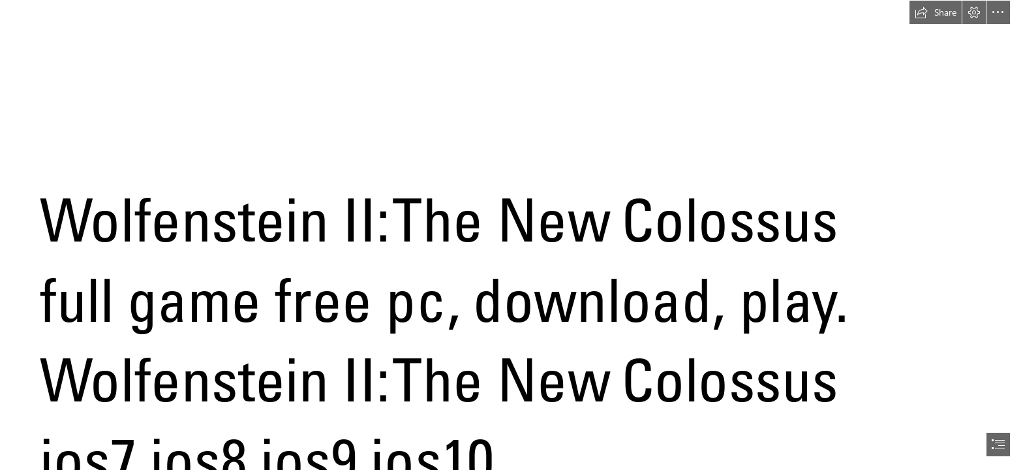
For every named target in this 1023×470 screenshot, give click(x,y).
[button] (935, 12)
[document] (511, 235)
